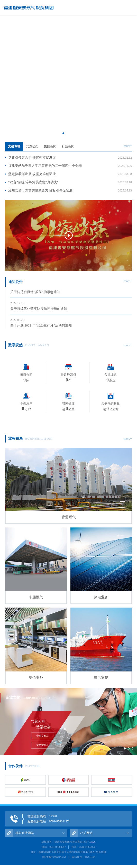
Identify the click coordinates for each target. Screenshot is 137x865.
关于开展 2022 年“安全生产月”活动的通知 (71, 323)
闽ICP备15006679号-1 (54, 857)
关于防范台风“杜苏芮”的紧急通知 (71, 290)
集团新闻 (50, 146)
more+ (128, 146)
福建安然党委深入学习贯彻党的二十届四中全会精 (70, 166)
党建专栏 (14, 146)
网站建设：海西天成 (83, 857)
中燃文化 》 (43, 735)
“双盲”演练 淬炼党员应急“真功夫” (70, 182)
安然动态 (32, 146)
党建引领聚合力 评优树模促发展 (70, 157)
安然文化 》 (43, 745)
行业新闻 (68, 146)
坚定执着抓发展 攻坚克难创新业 (70, 174)
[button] (63, 133)
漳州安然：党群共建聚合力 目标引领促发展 (70, 190)
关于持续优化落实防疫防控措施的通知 (71, 306)
